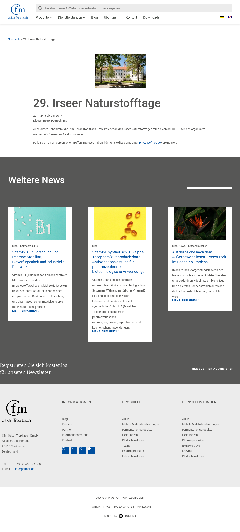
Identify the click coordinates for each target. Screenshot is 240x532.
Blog (94, 17)
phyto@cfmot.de (150, 142)
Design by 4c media (120, 520)
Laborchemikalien (133, 461)
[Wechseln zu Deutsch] (220, 17)
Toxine (126, 450)
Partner (67, 434)
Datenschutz (123, 511)
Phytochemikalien (197, 245)
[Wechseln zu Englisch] (228, 17)
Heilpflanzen (130, 439)
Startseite (14, 39)
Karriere (67, 429)
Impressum (143, 511)
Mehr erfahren (24, 310)
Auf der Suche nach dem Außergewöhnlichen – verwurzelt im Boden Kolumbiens (199, 257)
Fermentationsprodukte (137, 434)
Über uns (110, 17)
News (182, 245)
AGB (108, 511)
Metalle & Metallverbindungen (141, 429)
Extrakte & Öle (191, 450)
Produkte (42, 17)
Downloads (151, 17)
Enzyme (187, 455)
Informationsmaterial (75, 439)
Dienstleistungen (70, 17)
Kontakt (131, 17)
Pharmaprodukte (28, 245)
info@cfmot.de (24, 473)
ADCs (125, 423)
